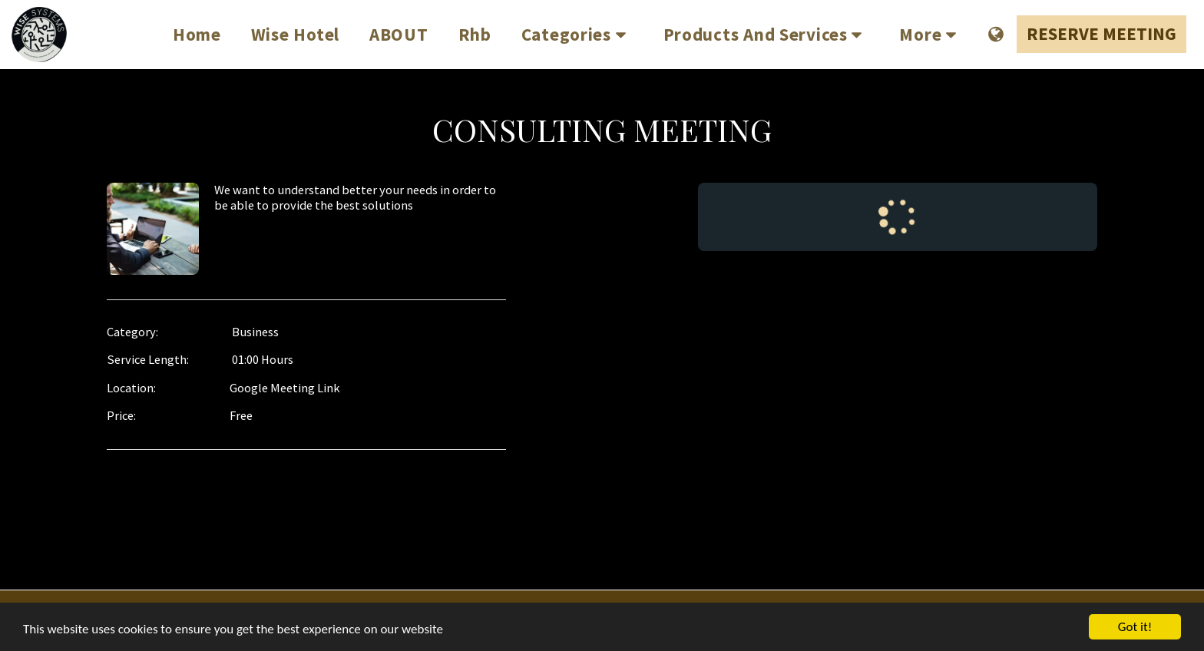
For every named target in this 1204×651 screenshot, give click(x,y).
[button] (577, 34)
